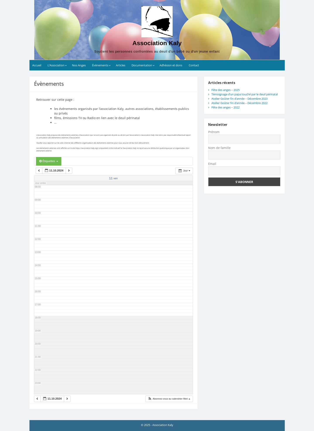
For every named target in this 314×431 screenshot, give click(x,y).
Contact (194, 65)
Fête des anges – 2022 (225, 107)
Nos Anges (79, 65)
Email (212, 164)
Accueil (36, 65)
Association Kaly (157, 43)
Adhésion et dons (171, 65)
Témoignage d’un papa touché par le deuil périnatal (244, 94)
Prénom (214, 132)
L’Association (56, 65)
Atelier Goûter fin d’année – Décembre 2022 (239, 103)
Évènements (100, 65)
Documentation (142, 65)
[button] (169, 399)
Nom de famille (219, 148)
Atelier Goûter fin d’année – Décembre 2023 (239, 99)
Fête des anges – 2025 (225, 90)
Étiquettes (48, 161)
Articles (120, 65)
